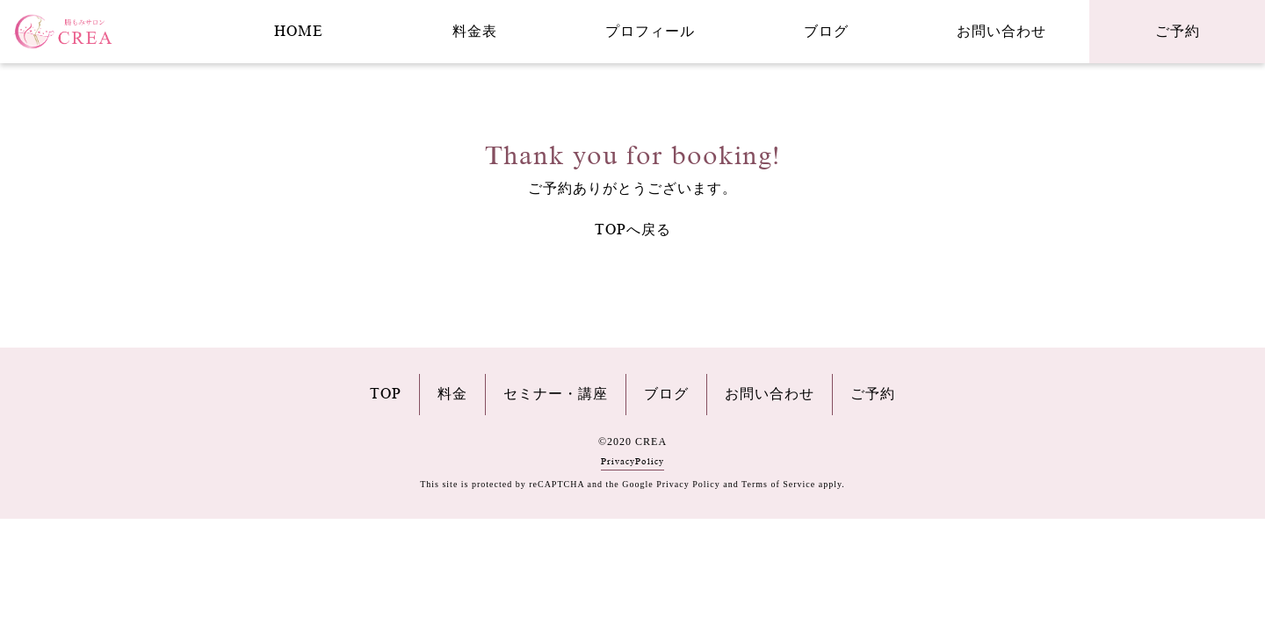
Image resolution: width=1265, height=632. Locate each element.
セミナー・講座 (555, 394)
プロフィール (650, 32)
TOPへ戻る (633, 230)
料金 (452, 394)
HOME (298, 32)
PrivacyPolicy (632, 461)
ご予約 (1177, 32)
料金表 (474, 32)
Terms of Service (778, 484)
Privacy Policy (688, 484)
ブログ (826, 32)
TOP (385, 394)
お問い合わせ (1001, 32)
